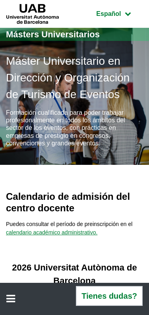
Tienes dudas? (109, 296)
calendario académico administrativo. (51, 232)
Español (119, 13)
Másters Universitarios (53, 34)
